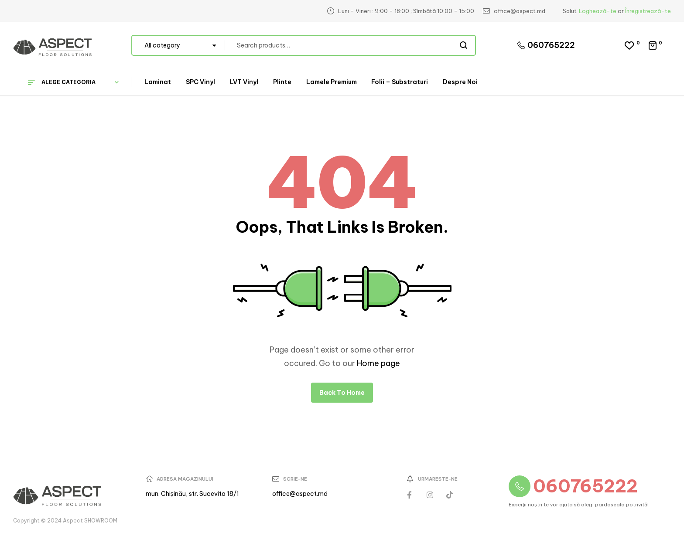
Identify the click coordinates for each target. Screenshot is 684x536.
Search (464, 45)
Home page (378, 363)
